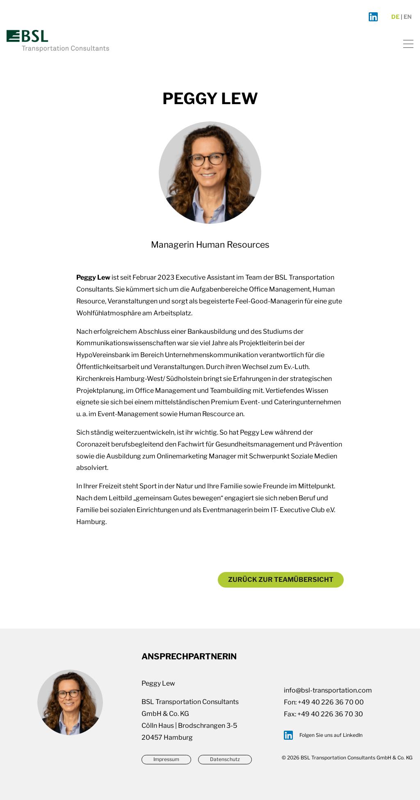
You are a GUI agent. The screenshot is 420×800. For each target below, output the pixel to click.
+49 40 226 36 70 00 (331, 702)
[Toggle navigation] (405, 42)
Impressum (166, 759)
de (395, 17)
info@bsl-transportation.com (328, 690)
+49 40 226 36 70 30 (330, 714)
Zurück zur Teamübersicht (280, 579)
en (408, 17)
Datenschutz (225, 759)
